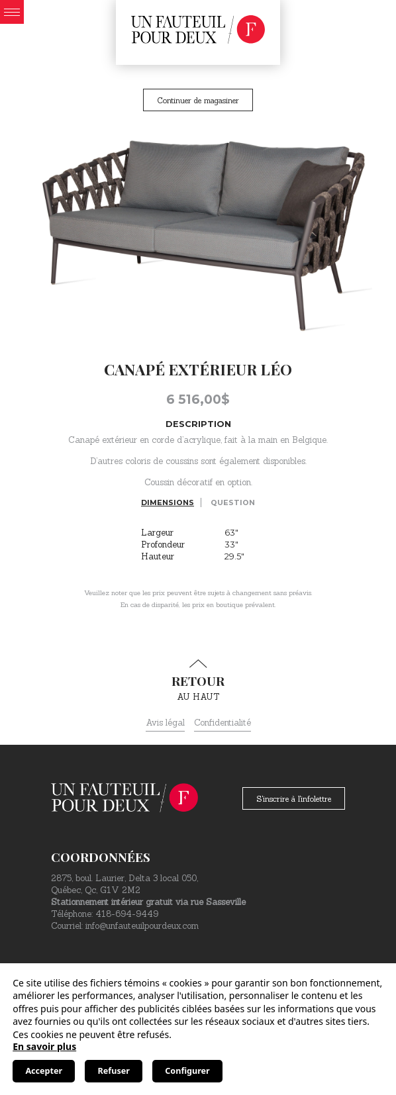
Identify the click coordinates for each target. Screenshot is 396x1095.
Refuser (114, 1070)
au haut (198, 680)
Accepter (43, 1070)
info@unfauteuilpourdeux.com (142, 925)
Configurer (187, 1070)
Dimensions (167, 502)
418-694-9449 (126, 914)
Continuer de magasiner (198, 100)
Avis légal (165, 722)
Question (233, 502)
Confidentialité (222, 722)
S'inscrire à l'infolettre (293, 799)
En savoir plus (44, 1046)
